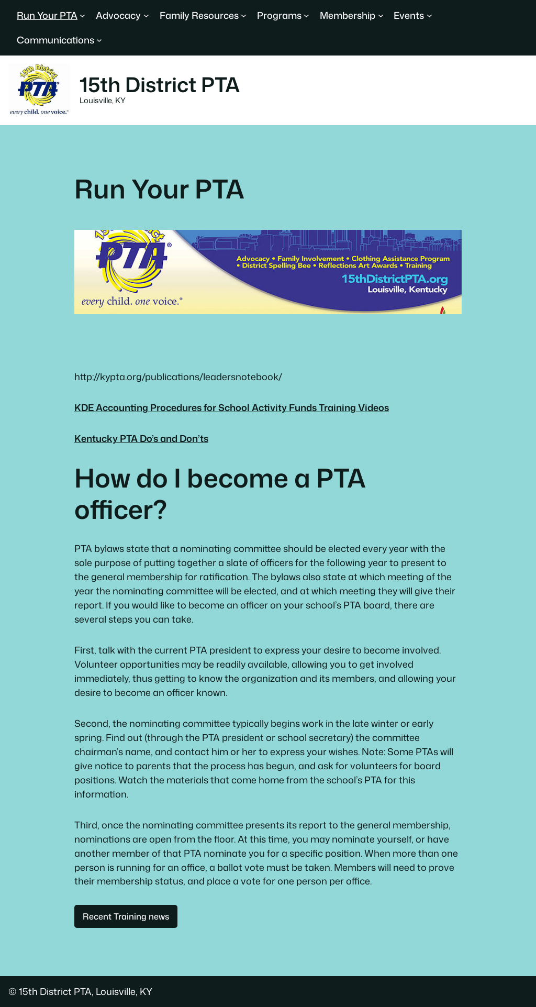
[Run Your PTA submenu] (82, 15)
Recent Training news (126, 916)
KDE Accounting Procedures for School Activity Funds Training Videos (231, 407)
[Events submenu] (429, 15)
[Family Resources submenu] (244, 15)
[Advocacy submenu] (146, 15)
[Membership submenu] (381, 15)
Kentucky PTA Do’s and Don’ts (141, 438)
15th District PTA (160, 84)
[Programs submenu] (306, 15)
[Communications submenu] (99, 40)
